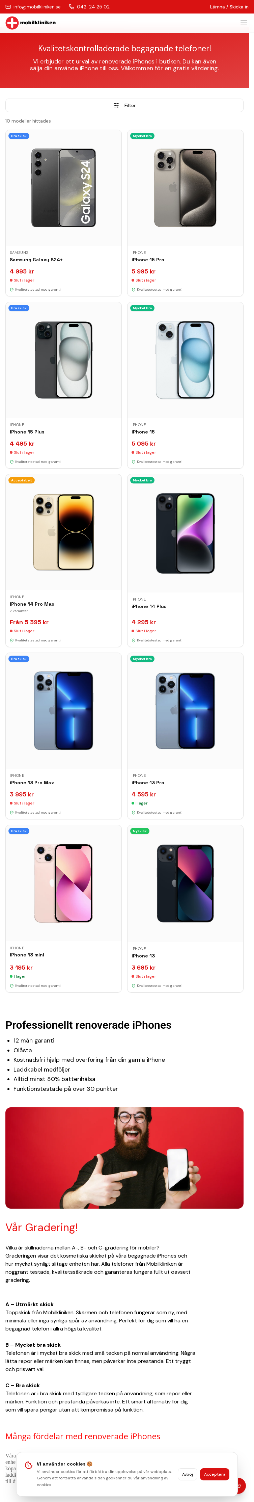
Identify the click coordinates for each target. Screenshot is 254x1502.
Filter (125, 105)
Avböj (187, 1474)
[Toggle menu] (244, 23)
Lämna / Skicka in (229, 7)
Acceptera (214, 1474)
